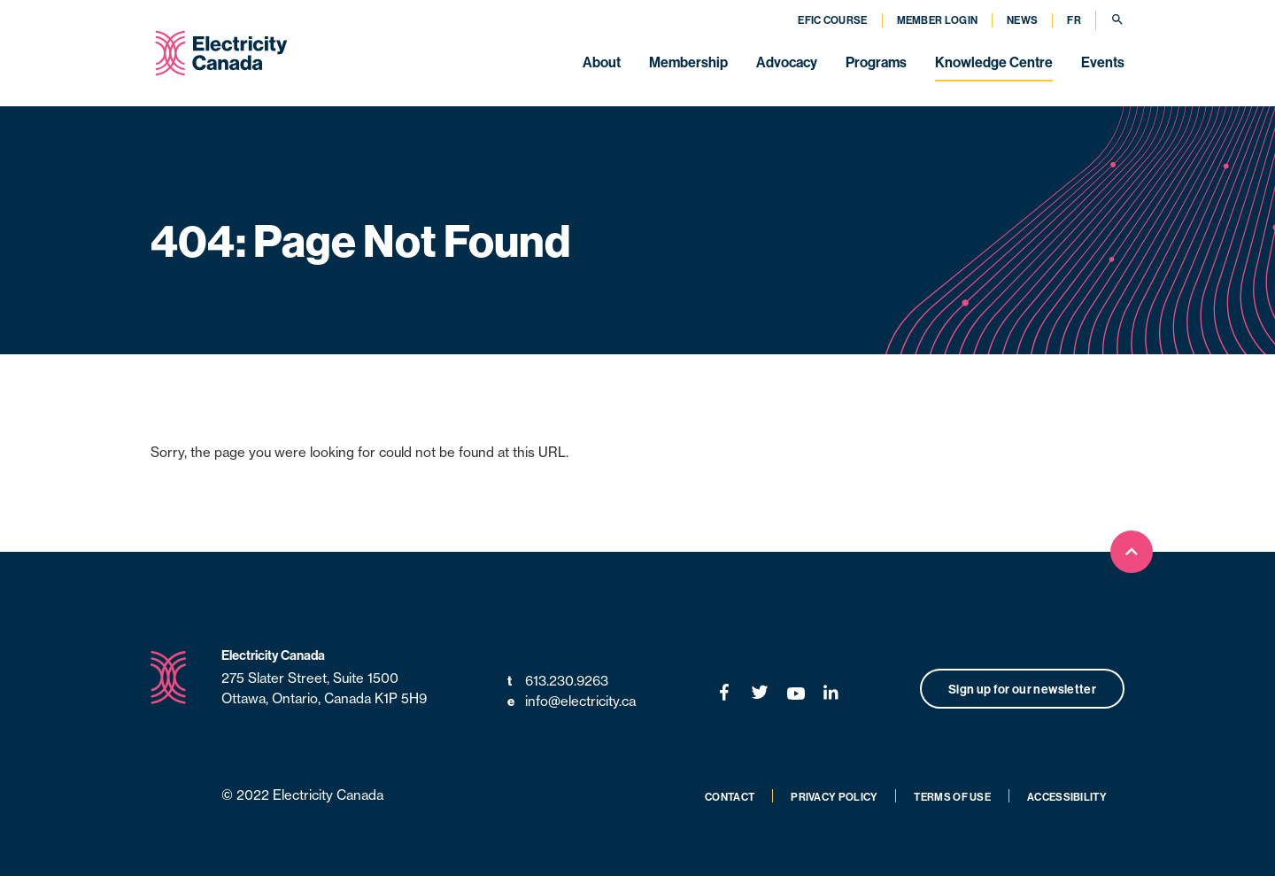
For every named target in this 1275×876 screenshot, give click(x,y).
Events (1102, 62)
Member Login (937, 20)
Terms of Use (952, 796)
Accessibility (1067, 796)
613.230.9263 (557, 681)
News (1022, 20)
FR (1074, 20)
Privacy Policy (834, 796)
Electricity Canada (273, 655)
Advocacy (786, 62)
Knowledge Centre (994, 62)
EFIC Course (832, 20)
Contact (729, 796)
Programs (876, 62)
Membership (688, 62)
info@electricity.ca (571, 702)
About (602, 62)
